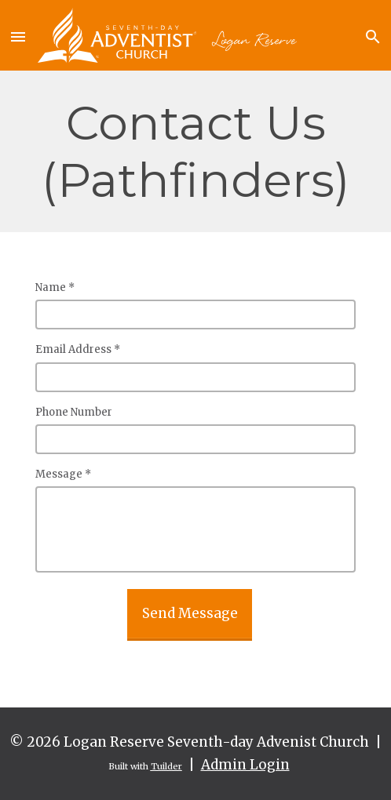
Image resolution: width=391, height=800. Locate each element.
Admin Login (245, 764)
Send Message (190, 613)
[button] (19, 35)
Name (55, 287)
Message (63, 474)
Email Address (77, 349)
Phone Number (73, 412)
